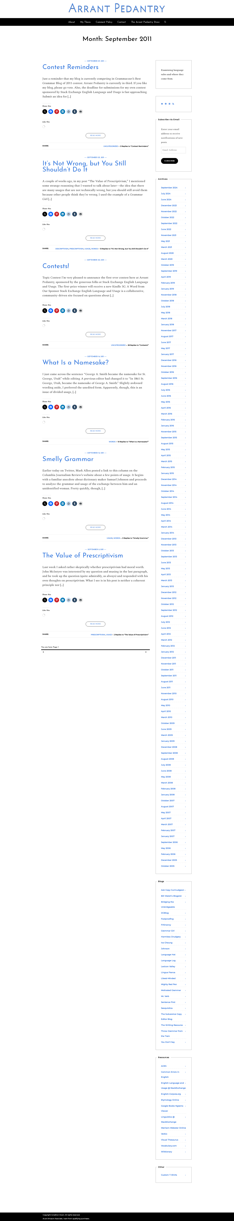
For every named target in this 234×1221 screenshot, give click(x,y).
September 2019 (169, 271)
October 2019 (167, 265)
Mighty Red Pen (169, 984)
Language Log (168, 960)
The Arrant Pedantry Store (145, 22)
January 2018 (167, 324)
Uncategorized (110, 146)
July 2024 (165, 193)
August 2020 (167, 253)
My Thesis (85, 22)
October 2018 (167, 300)
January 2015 (167, 473)
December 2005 (169, 860)
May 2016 (165, 402)
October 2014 (167, 491)
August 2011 (167, 681)
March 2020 (167, 259)
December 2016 (168, 360)
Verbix (164, 1134)
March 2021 (166, 247)
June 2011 (165, 687)
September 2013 (169, 556)
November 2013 (168, 544)
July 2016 (165, 390)
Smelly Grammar (68, 459)
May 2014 (165, 515)
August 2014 (167, 503)
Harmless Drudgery (171, 936)
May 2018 (165, 312)
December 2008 (169, 747)
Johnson (165, 948)
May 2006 (166, 848)
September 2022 (169, 223)
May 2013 (165, 568)
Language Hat (168, 954)
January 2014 (167, 533)
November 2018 (168, 295)
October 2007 (167, 800)
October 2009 (167, 723)
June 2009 (166, 729)
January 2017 (167, 354)
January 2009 (167, 741)
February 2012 (168, 646)
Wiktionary (166, 1151)
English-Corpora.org (171, 1094)
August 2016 (167, 384)
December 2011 (168, 658)
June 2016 (166, 396)
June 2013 (166, 562)
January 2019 (167, 289)
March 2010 (166, 717)
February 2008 (168, 788)
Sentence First (168, 1002)
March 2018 (166, 318)
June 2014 (166, 509)
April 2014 (166, 521)
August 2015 (167, 443)
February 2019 (168, 283)
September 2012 (169, 610)
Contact (121, 22)
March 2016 (166, 414)
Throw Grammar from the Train (172, 1033)
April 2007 (166, 818)
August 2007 (167, 806)
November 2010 (169, 693)
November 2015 (168, 431)
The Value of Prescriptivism (82, 556)
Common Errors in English (170, 1074)
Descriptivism (61, 249)
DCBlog (165, 913)
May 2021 (165, 241)
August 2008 (167, 759)
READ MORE (95, 135)
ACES (163, 1066)
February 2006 (168, 854)
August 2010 (167, 699)
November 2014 (169, 485)
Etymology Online (170, 1100)
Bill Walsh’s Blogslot (171, 896)
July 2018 (165, 306)
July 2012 (165, 622)
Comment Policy (104, 22)
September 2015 (169, 437)
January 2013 (167, 586)
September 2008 (169, 753)
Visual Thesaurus (169, 1140)
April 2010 (166, 711)
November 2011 (168, 663)
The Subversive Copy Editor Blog (171, 1016)
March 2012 (166, 640)
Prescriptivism (76, 249)
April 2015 (166, 455)
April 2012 (166, 634)
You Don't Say (168, 1042)
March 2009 (167, 735)
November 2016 (168, 366)
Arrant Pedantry (117, 9)
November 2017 (168, 330)
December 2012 (168, 592)
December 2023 (169, 205)
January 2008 (167, 794)
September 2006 (169, 842)
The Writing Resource (172, 1025)
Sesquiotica (167, 1008)
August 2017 (167, 336)
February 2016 (168, 420)
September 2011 (169, 675)
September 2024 (169, 187)
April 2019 (166, 277)
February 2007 (168, 830)
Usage (87, 249)
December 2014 (169, 479)
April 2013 (166, 574)
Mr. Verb (165, 996)
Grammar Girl (167, 931)
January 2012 (167, 652)
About (71, 22)
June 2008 (166, 771)
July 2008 (166, 765)
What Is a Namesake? (75, 363)
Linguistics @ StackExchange (168, 1119)
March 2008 (167, 783)
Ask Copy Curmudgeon (172, 890)
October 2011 (167, 669)
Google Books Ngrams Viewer (172, 1108)
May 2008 (166, 777)
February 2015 (168, 467)
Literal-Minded (168, 978)
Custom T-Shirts (169, 1175)
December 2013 (168, 539)
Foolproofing (167, 919)
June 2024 (166, 199)
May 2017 (165, 348)
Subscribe (169, 161)
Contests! (55, 266)
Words (94, 249)
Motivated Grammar (171, 990)
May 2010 (165, 705)
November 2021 (168, 235)
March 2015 (166, 461)
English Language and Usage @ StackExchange (173, 1085)
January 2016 (167, 425)
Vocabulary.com (169, 1146)
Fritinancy (166, 925)
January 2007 (167, 836)
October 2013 (167, 550)
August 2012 (167, 616)
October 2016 (167, 372)
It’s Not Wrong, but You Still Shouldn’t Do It (84, 167)
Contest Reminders (70, 67)
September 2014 (169, 497)
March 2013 (166, 580)
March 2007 (167, 824)
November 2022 (169, 211)
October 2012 (167, 604)
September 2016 (169, 378)
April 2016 (166, 408)
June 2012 (166, 628)
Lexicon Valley (168, 966)
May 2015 (165, 449)
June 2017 (166, 342)
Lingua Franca (168, 972)
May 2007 (166, 812)
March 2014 (166, 527)
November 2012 (168, 598)
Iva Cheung (166, 942)
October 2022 (167, 217)
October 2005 (167, 866)
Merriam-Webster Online (173, 1128)
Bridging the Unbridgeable (168, 904)
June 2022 (166, 229)
